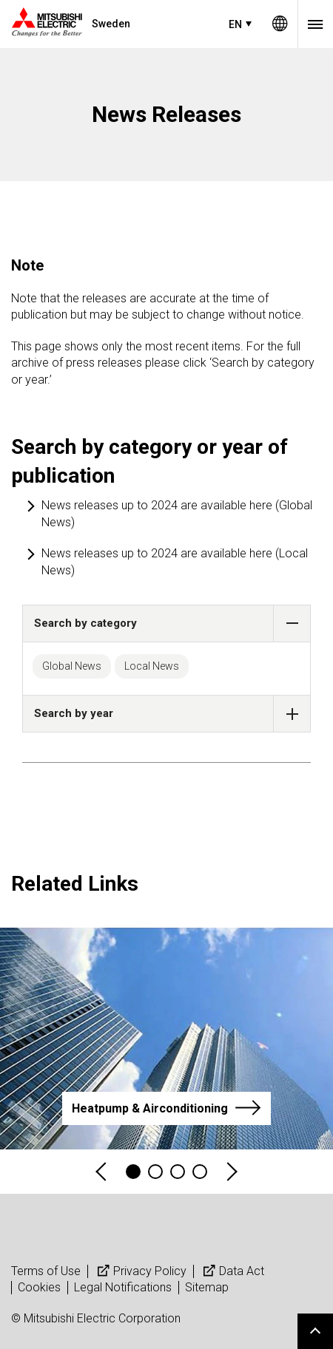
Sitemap (207, 1287)
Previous (102, 1172)
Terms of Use (46, 1271)
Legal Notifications (123, 1287)
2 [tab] (155, 1171)
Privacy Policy (140, 1271)
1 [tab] (133, 1171)
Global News (71, 666)
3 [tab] (177, 1171)
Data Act (232, 1271)
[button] (292, 623)
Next (230, 1172)
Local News (151, 666)
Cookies (39, 1287)
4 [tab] (199, 1171)
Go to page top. (315, 1331)
